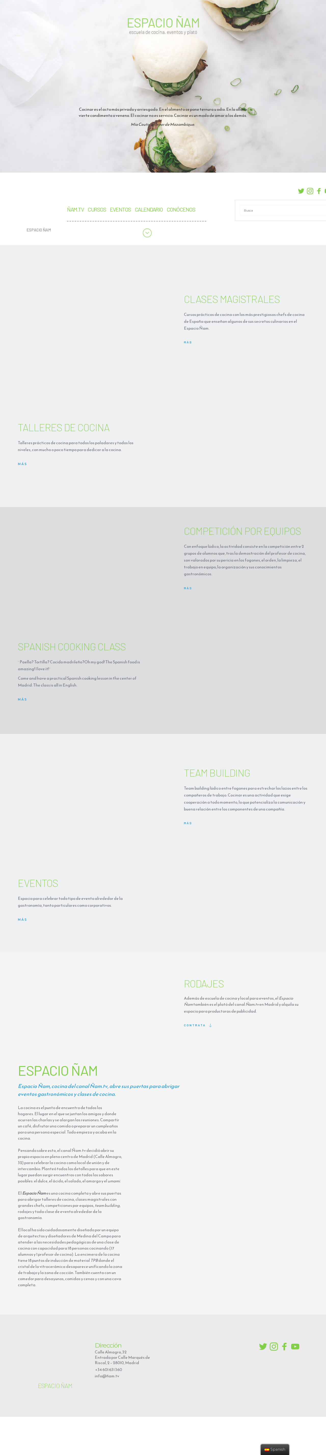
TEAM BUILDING (218, 772)
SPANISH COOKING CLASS (72, 646)
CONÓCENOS (181, 209)
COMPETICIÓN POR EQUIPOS (242, 531)
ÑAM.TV (75, 209)
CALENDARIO (149, 209)
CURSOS (97, 209)
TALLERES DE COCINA (64, 427)
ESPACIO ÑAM (163, 22)
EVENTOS (120, 209)
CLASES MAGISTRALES (232, 299)
